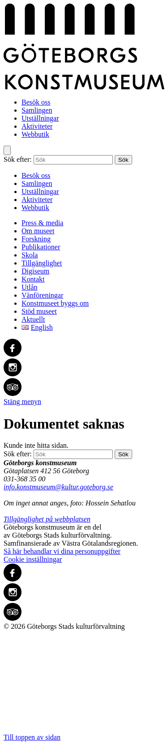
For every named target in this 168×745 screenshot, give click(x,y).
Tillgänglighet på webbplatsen (47, 519)
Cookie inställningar (33, 559)
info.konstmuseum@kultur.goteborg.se (58, 487)
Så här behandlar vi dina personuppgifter (62, 551)
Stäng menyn (22, 401)
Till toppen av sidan (84, 686)
